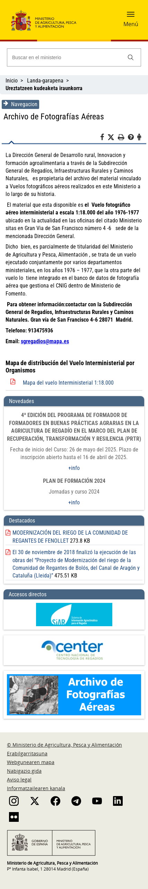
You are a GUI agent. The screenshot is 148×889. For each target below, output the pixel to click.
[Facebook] (103, 138)
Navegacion (20, 104)
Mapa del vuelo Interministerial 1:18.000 (68, 382)
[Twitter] (112, 137)
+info (74, 468)
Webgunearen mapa (30, 762)
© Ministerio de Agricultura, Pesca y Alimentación (64, 744)
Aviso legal (19, 779)
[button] (130, 16)
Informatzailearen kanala (36, 788)
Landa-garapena (45, 80)
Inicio (12, 80)
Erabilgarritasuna (27, 753)
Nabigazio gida (24, 771)
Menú (130, 24)
